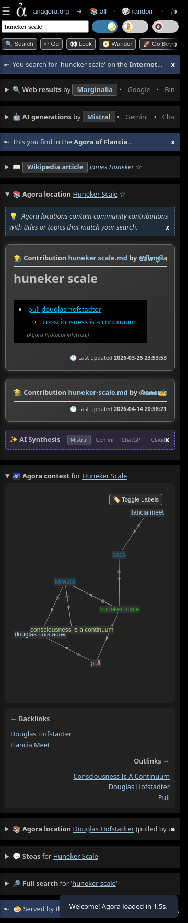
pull (34, 309)
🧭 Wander (117, 44)
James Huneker (112, 167)
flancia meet (30, 744)
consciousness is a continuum (89, 321)
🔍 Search (19, 44)
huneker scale (75, 856)
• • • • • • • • (94, 90)
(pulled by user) (94, 829)
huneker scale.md (97, 258)
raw (147, 258)
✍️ (162, 392)
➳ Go (51, 44)
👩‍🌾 (18, 258)
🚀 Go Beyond (162, 44)
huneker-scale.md (97, 392)
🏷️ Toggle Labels (136, 499)
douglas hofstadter (71, 309)
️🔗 (159, 258)
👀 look (81, 44)
